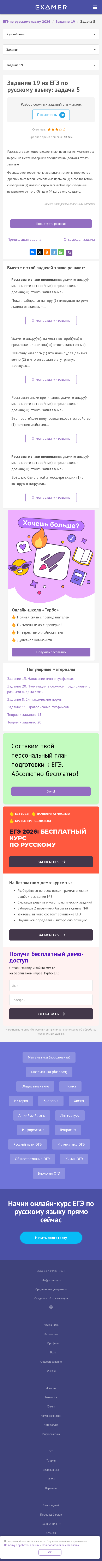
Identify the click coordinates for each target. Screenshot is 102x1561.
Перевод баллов (51, 1514)
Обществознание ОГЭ (32, 1158)
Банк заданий (51, 1505)
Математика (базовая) (49, 1071)
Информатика (33, 1129)
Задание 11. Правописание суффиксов (38, 707)
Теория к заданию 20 (24, 722)
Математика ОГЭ (71, 1144)
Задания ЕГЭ (51, 1470)
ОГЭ (51, 1451)
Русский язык (51, 1325)
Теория (51, 1460)
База (53, 1352)
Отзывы (51, 1533)
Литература (69, 1115)
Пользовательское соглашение (61, 1545)
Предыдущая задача (24, 239)
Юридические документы (51, 1289)
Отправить (49, 1014)
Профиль (53, 1343)
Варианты (51, 1488)
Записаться (49, 862)
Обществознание (35, 1086)
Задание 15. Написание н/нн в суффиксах (40, 678)
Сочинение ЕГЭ (51, 1524)
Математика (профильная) (49, 1057)
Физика (70, 1086)
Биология (50, 1100)
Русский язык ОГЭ (27, 1144)
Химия (79, 1100)
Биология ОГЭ (49, 1173)
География (68, 1129)
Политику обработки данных (21, 1545)
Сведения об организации (51, 1298)
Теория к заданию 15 (24, 714)
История (21, 1100)
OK (50, 1552)
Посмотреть (51, 115)
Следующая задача (79, 239)
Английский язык (31, 1115)
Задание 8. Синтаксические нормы (34, 699)
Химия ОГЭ (74, 1158)
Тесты (51, 1479)
